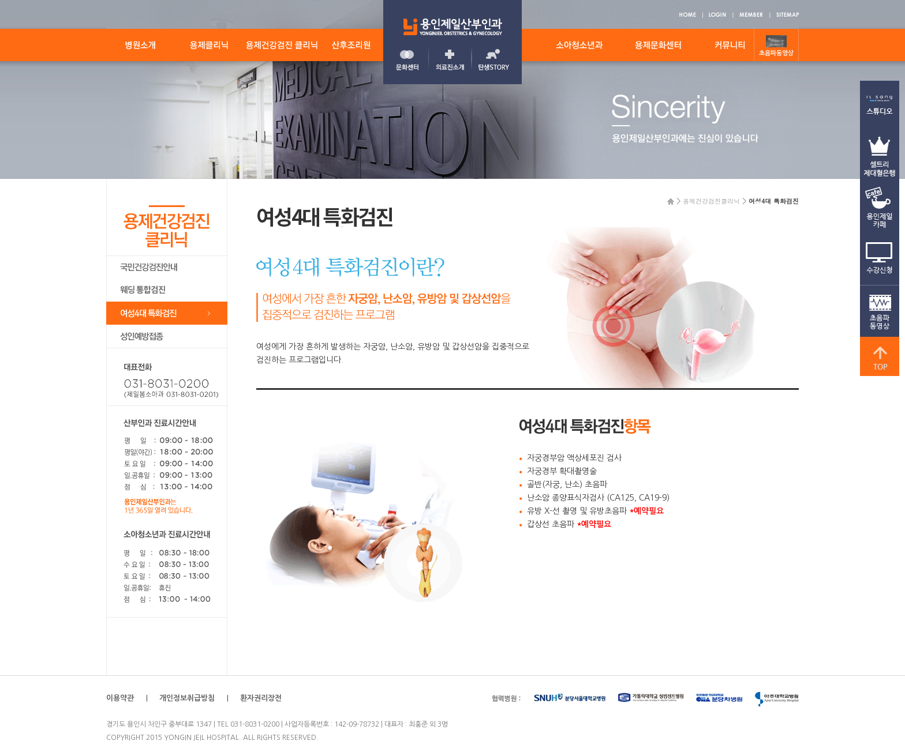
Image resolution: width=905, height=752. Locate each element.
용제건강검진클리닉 (711, 201)
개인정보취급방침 (187, 698)
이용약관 (120, 698)
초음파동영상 (776, 53)
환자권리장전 (261, 698)
